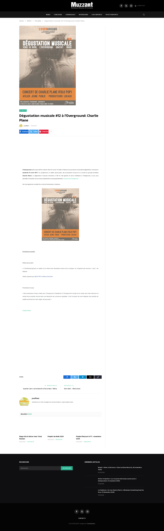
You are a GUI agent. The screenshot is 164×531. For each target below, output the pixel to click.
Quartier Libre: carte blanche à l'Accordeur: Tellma (40, 389)
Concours (58, 15)
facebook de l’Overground (70, 179)
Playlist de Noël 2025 (56, 436)
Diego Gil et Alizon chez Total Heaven (30, 437)
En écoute (59, 439)
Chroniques (70, 15)
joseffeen (26, 126)
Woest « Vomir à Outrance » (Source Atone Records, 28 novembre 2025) (120, 468)
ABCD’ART (37, 276)
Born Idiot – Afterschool (72, 389)
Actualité (23, 110)
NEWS (48, 15)
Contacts (82, 518)
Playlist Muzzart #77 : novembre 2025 (88, 437)
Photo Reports (112, 15)
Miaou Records (47, 276)
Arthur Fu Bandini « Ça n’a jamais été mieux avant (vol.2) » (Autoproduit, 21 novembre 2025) (117, 480)
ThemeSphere (91, 524)
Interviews (83, 15)
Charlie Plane (26, 310)
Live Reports (97, 15)
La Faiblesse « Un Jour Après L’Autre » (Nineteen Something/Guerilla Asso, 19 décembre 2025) (121, 491)
